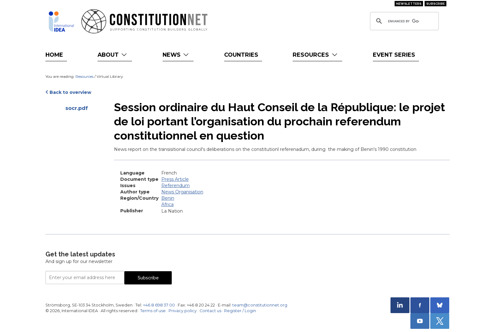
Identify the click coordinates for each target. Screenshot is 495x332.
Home (54, 54)
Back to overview (70, 92)
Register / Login (240, 310)
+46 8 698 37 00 (159, 305)
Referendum (175, 185)
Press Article (175, 179)
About (113, 54)
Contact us (210, 310)
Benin (167, 198)
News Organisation (182, 192)
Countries (241, 54)
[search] (403, 21)
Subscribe (435, 3)
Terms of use (153, 310)
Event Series (394, 54)
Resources (315, 54)
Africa (167, 204)
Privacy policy (183, 310)
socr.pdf (76, 108)
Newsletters (408, 3)
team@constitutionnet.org (259, 305)
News (176, 54)
